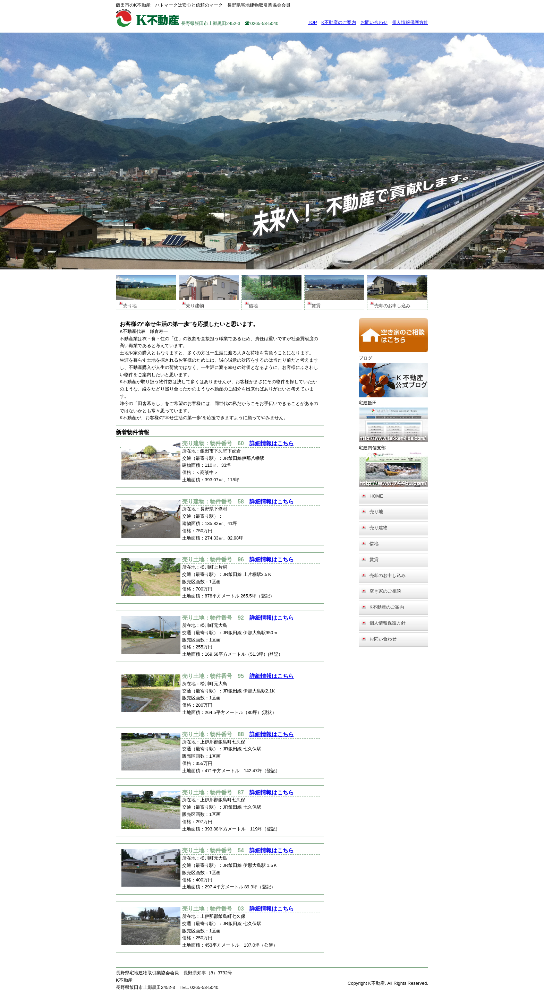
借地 (374, 543)
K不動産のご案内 (338, 22)
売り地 (376, 511)
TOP (312, 22)
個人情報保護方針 (410, 22)
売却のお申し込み (387, 575)
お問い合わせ (374, 22)
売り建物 (378, 527)
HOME (376, 496)
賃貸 (374, 559)
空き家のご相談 (385, 591)
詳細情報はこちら (271, 443)
